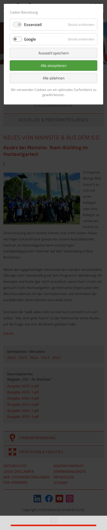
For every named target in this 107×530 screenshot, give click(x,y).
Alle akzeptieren (54, 65)
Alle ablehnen (54, 78)
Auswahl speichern (53, 53)
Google (30, 39)
